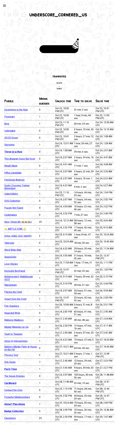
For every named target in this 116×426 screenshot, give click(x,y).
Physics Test (11, 355)
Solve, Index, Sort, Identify (18, 235)
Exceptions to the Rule (16, 109)
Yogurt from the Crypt (15, 299)
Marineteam (10, 285)
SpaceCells (10, 257)
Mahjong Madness (14, 320)
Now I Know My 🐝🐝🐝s (18, 221)
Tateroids (9, 242)
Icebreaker (10, 130)
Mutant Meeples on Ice (16, 327)
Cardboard (10, 383)
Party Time (10, 369)
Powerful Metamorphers (17, 397)
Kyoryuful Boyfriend (14, 271)
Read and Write (12, 313)
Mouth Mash (10, 165)
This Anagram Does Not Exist (19, 158)
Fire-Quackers (11, 306)
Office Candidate (13, 172)
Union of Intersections (16, 341)
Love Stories (11, 264)
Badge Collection (14, 411)
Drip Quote (10, 362)
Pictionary (9, 116)
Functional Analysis (14, 179)
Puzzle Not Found (13, 207)
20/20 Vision (11, 137)
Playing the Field (13, 292)
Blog (6, 123)
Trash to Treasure (13, 334)
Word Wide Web (12, 249)
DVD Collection (12, 200)
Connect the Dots (13, 390)
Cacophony (10, 418)
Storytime (9, 144)
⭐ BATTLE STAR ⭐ (15, 228)
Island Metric (11, 193)
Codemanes (10, 214)
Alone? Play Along (14, 404)
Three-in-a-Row (13, 151)
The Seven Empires (14, 376)
